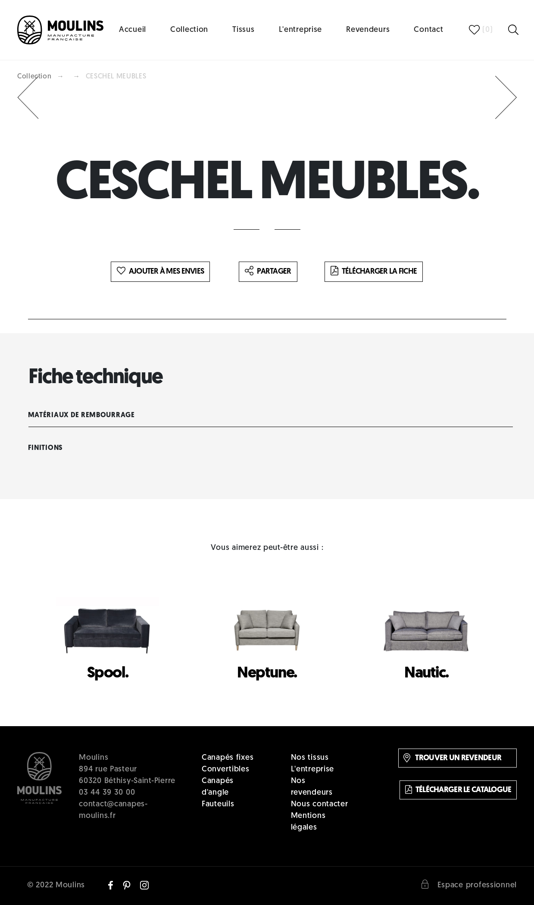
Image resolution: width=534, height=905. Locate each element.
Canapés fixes (227, 758)
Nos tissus (310, 758)
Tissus (243, 30)
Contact (428, 30)
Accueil (132, 30)
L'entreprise (300, 30)
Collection (189, 30)
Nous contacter (319, 804)
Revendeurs (368, 30)
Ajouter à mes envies (160, 271)
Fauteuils (218, 804)
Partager (268, 271)
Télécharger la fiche (374, 271)
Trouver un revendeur (452, 757)
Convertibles (226, 769)
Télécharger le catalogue (458, 789)
